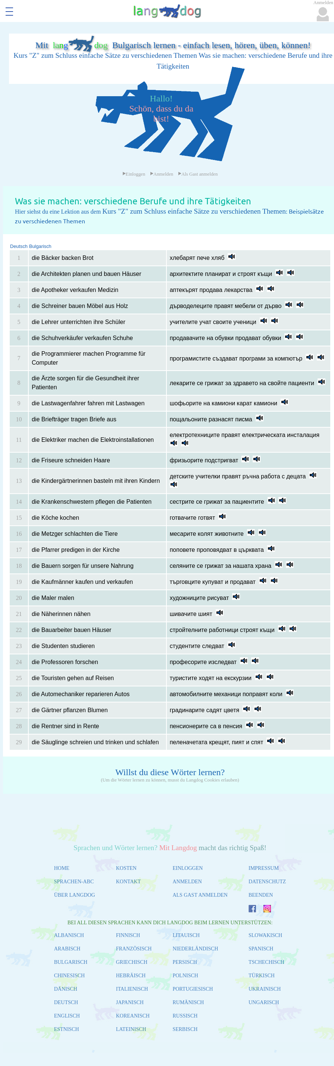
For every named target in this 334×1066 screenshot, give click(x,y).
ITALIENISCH (132, 989)
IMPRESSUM (264, 868)
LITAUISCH (186, 935)
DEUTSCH (66, 1002)
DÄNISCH (65, 989)
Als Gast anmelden (198, 174)
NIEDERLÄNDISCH (195, 949)
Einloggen (134, 174)
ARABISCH (67, 949)
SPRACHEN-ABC (74, 881)
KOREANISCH (133, 1016)
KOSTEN (126, 868)
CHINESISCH (69, 975)
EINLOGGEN (187, 868)
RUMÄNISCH (188, 1002)
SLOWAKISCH (265, 935)
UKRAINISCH (265, 989)
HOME (61, 868)
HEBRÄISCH (131, 975)
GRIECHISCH (131, 962)
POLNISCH (185, 975)
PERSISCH (184, 962)
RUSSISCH (184, 1016)
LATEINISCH (131, 1029)
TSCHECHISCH (266, 962)
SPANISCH (261, 949)
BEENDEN (261, 895)
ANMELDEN (187, 881)
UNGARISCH (264, 1002)
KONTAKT (128, 881)
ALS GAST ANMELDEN (200, 895)
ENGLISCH (67, 1016)
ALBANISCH (69, 935)
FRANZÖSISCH (134, 949)
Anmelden (161, 174)
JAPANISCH (130, 1002)
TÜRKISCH (262, 975)
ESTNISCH (66, 1029)
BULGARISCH (70, 962)
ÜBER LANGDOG (74, 895)
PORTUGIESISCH (192, 989)
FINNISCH (128, 935)
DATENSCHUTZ (267, 881)
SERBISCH (184, 1029)
